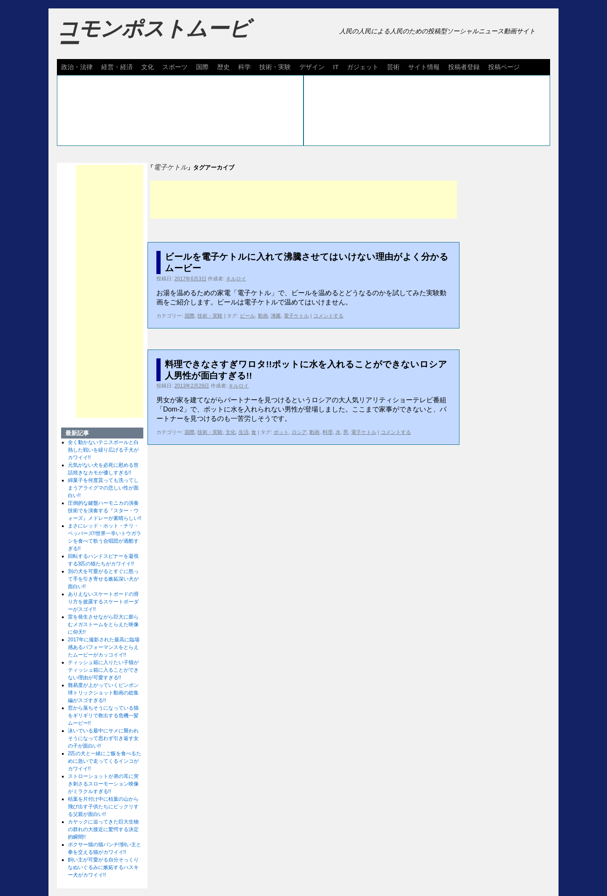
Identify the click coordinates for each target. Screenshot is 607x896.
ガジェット (363, 66)
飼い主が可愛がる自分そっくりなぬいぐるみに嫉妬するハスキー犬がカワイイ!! (103, 867)
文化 (147, 66)
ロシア (299, 432)
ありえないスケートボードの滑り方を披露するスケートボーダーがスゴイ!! (103, 601)
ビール (247, 316)
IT (335, 66)
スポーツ (175, 66)
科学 (244, 66)
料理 (327, 432)
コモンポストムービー (153, 36)
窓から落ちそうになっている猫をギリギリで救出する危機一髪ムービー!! (103, 715)
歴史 (223, 66)
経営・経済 (117, 66)
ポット (281, 432)
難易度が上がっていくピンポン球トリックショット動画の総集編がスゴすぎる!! (103, 692)
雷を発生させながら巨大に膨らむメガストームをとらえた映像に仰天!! (103, 624)
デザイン (312, 66)
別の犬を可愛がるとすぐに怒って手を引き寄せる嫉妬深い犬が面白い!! (103, 578)
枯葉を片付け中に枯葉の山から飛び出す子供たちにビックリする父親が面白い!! (103, 806)
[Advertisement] (303, 199)
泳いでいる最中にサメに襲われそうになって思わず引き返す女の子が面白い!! (103, 738)
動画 (263, 316)
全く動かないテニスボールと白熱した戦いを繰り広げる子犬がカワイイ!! (103, 449)
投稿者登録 (464, 66)
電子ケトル (296, 316)
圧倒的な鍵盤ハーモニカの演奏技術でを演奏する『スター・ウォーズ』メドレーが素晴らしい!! (105, 510)
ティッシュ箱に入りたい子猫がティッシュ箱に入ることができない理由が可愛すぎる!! (103, 670)
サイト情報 (424, 66)
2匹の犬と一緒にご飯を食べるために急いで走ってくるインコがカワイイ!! (105, 761)
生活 (244, 432)
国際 (202, 66)
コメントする (328, 316)
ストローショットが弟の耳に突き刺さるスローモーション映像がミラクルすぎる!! (103, 783)
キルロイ (236, 279)
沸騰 (276, 316)
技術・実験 (275, 66)
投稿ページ (504, 66)
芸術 (393, 66)
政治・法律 (77, 66)
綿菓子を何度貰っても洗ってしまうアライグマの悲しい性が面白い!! (103, 487)
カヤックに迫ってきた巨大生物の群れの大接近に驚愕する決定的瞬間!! (103, 829)
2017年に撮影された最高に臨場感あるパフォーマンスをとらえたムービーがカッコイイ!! (104, 647)
